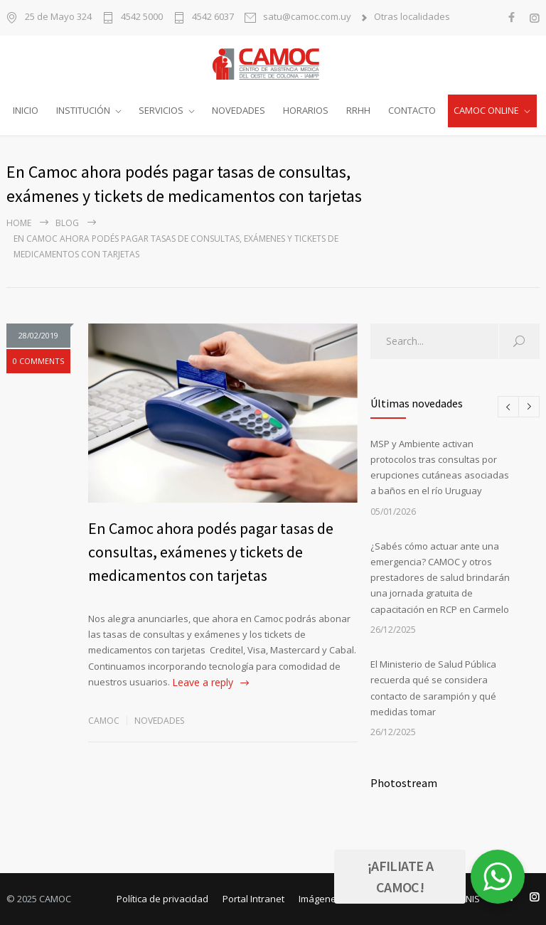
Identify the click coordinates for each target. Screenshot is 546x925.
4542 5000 (142, 17)
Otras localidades (412, 17)
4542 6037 (213, 17)
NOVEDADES (238, 110)
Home (18, 223)
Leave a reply (202, 682)
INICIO (25, 110)
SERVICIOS (161, 110)
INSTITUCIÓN (83, 110)
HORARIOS (305, 110)
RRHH (358, 110)
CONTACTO (412, 110)
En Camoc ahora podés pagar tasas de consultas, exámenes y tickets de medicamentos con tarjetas (210, 551)
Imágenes (320, 898)
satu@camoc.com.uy (307, 17)
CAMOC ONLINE (486, 110)
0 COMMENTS (38, 360)
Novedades (159, 721)
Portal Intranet (253, 898)
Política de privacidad (162, 898)
